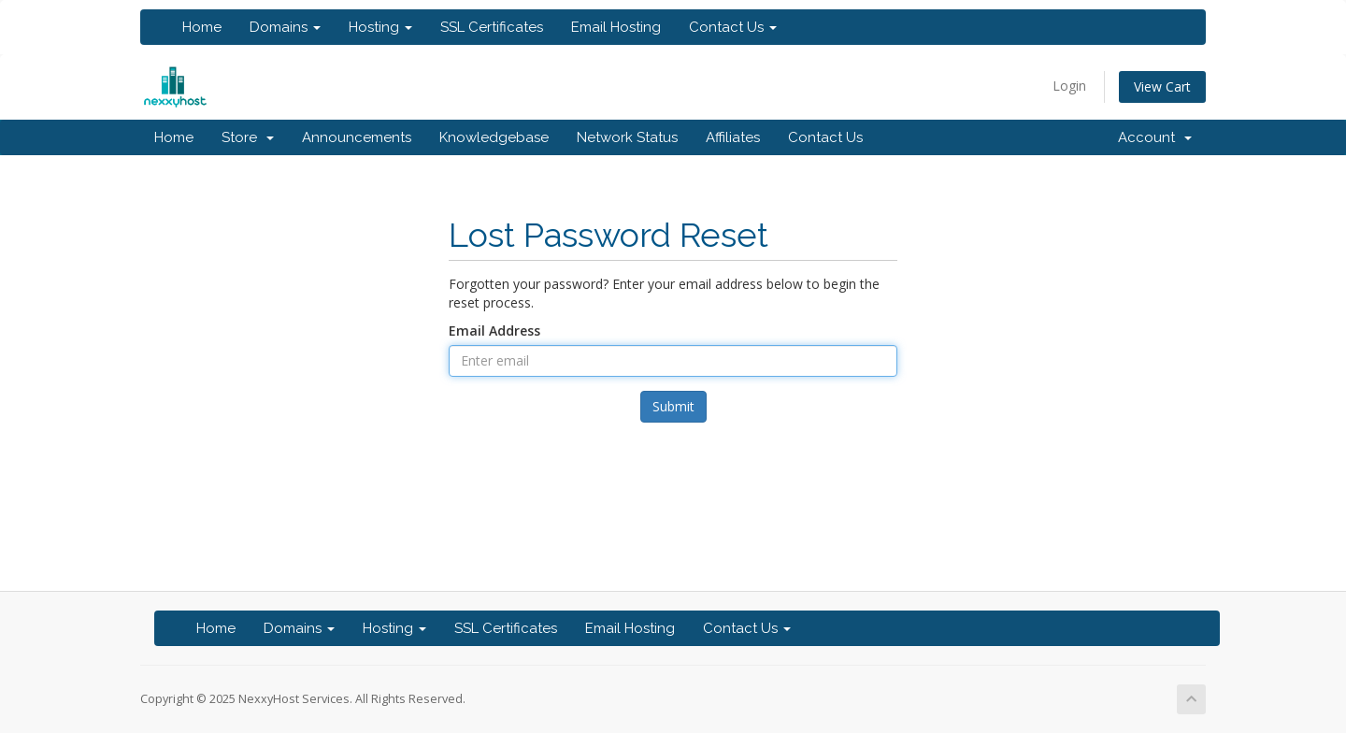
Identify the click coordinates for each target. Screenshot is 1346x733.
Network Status (627, 137)
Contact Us (825, 137)
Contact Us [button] (733, 27)
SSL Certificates (491, 27)
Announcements (356, 137)
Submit (673, 406)
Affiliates (733, 137)
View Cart (1162, 86)
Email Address (494, 330)
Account (1155, 137)
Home (202, 27)
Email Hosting (616, 27)
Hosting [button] (380, 27)
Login (1069, 85)
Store (248, 137)
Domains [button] (285, 27)
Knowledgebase (494, 137)
